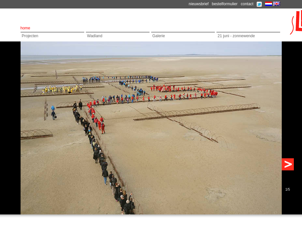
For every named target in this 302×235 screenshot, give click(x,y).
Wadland (95, 36)
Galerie (158, 36)
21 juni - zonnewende (236, 36)
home (25, 28)
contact (247, 4)
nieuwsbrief (199, 4)
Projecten (30, 36)
